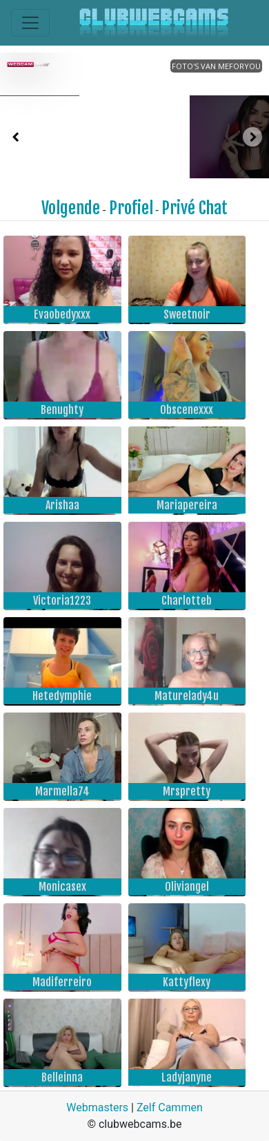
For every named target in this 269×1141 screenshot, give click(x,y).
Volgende (70, 208)
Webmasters (97, 1107)
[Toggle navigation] (30, 23)
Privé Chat (194, 208)
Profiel (131, 208)
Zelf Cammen (170, 1107)
